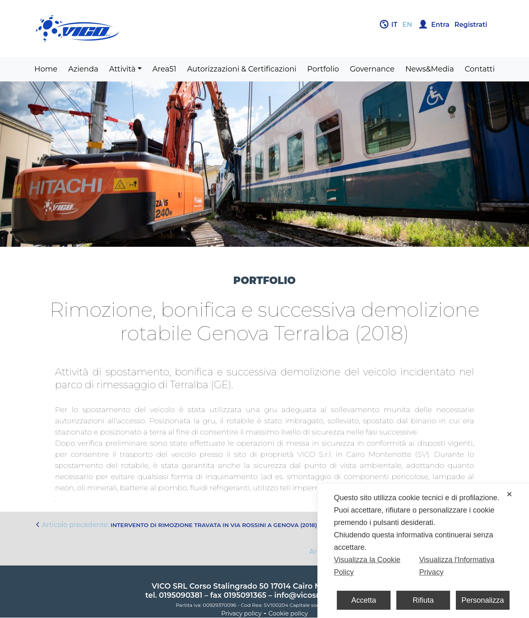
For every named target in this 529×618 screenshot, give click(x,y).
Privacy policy (241, 613)
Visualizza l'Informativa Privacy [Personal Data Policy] (456, 566)
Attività (122, 69)
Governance (372, 69)
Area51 (164, 69)
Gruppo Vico (146, 28)
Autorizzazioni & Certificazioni (242, 69)
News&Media (429, 69)
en (407, 25)
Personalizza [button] (482, 600)
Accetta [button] (363, 600)
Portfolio (323, 69)
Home (45, 69)
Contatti (480, 69)
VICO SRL (169, 586)
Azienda (83, 69)
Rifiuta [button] (423, 600)
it (394, 25)
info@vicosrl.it (301, 595)
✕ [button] (509, 494)
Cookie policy (288, 613)
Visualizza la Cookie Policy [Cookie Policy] (367, 566)
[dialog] (423, 550)
